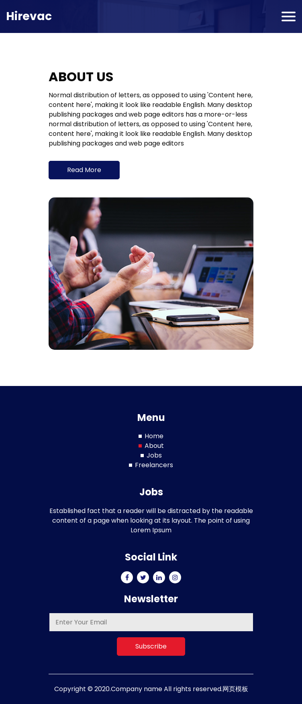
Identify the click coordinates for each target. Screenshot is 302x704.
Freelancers (154, 465)
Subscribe (151, 646)
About (154, 445)
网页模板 (235, 689)
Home (154, 436)
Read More (84, 169)
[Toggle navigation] (288, 16)
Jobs (154, 455)
